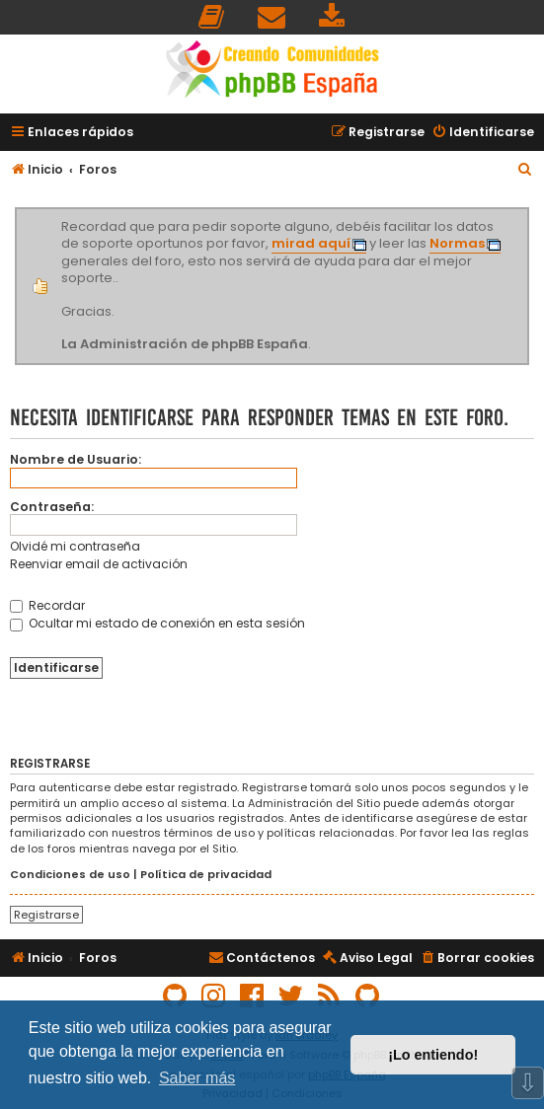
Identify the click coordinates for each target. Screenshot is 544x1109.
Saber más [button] (197, 1078)
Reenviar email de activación (99, 563)
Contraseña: (52, 506)
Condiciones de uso (70, 874)
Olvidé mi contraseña (75, 546)
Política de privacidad (206, 874)
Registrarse (46, 915)
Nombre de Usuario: (75, 459)
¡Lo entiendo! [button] (433, 1055)
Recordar (47, 605)
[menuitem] (212, 17)
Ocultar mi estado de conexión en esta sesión (157, 623)
